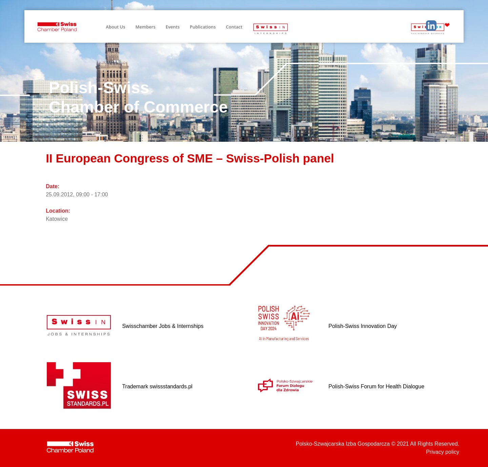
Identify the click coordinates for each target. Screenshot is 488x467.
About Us (115, 27)
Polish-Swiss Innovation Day (362, 326)
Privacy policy (442, 452)
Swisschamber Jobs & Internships (162, 326)
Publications (203, 27)
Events (173, 27)
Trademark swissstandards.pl (157, 386)
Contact (234, 27)
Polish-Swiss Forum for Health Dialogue (376, 386)
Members (146, 27)
